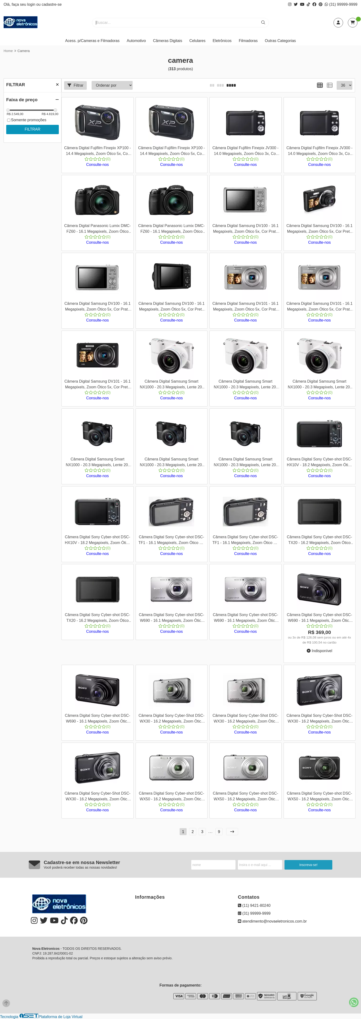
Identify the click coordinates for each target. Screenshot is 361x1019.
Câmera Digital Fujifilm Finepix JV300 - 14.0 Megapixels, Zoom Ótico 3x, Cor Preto (245, 151)
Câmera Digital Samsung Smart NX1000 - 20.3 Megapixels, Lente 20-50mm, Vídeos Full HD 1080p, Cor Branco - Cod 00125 (171, 385)
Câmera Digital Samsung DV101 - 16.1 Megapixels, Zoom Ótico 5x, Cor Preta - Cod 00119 (97, 385)
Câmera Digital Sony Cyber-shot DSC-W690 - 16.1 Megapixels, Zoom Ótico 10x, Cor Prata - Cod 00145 (171, 618)
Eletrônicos (222, 41)
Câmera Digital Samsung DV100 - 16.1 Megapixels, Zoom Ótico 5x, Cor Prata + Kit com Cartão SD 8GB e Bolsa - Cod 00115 (97, 307)
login (31, 4)
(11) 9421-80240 (254, 905)
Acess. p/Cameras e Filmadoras (92, 41)
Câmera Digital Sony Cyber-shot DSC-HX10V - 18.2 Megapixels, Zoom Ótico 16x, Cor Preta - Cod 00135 (319, 462)
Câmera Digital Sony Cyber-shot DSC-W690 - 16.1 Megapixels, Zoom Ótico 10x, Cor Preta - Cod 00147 (319, 618)
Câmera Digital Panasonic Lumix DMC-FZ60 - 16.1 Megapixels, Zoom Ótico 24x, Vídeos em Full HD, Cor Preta (97, 229)
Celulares (197, 41)
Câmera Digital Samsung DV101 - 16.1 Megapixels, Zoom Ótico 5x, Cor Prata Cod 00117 (245, 307)
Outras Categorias (280, 41)
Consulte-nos (97, 165)
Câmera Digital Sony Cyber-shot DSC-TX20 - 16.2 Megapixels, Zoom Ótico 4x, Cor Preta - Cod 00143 (319, 540)
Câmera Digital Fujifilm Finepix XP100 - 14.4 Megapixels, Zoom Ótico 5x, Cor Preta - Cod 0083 (97, 151)
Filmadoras (248, 41)
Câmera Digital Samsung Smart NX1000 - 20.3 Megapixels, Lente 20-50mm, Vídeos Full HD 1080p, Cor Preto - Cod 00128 (97, 462)
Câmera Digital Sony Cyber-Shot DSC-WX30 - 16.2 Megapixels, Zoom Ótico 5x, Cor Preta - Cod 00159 (319, 719)
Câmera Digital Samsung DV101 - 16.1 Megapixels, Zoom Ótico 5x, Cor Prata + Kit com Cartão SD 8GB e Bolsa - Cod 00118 (319, 307)
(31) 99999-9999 (341, 4)
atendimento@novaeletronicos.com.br (272, 921)
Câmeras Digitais (167, 41)
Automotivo (136, 41)
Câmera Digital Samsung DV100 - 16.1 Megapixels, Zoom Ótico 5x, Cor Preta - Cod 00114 (319, 229)
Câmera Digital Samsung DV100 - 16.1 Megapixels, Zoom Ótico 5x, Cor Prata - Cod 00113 (245, 229)
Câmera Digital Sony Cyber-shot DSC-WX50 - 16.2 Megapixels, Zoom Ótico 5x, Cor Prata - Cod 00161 (171, 797)
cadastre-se (52, 4)
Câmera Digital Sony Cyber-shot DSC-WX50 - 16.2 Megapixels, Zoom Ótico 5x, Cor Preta (319, 797)
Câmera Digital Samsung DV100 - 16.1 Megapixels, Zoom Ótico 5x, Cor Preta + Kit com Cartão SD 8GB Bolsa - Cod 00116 (171, 307)
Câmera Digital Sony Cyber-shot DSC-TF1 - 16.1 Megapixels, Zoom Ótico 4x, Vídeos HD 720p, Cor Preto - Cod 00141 (171, 540)
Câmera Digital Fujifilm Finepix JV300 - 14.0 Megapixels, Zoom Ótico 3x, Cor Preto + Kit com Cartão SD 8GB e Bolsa (319, 151)
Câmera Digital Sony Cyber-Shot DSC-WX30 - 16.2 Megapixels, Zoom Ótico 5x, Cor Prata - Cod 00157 (171, 719)
